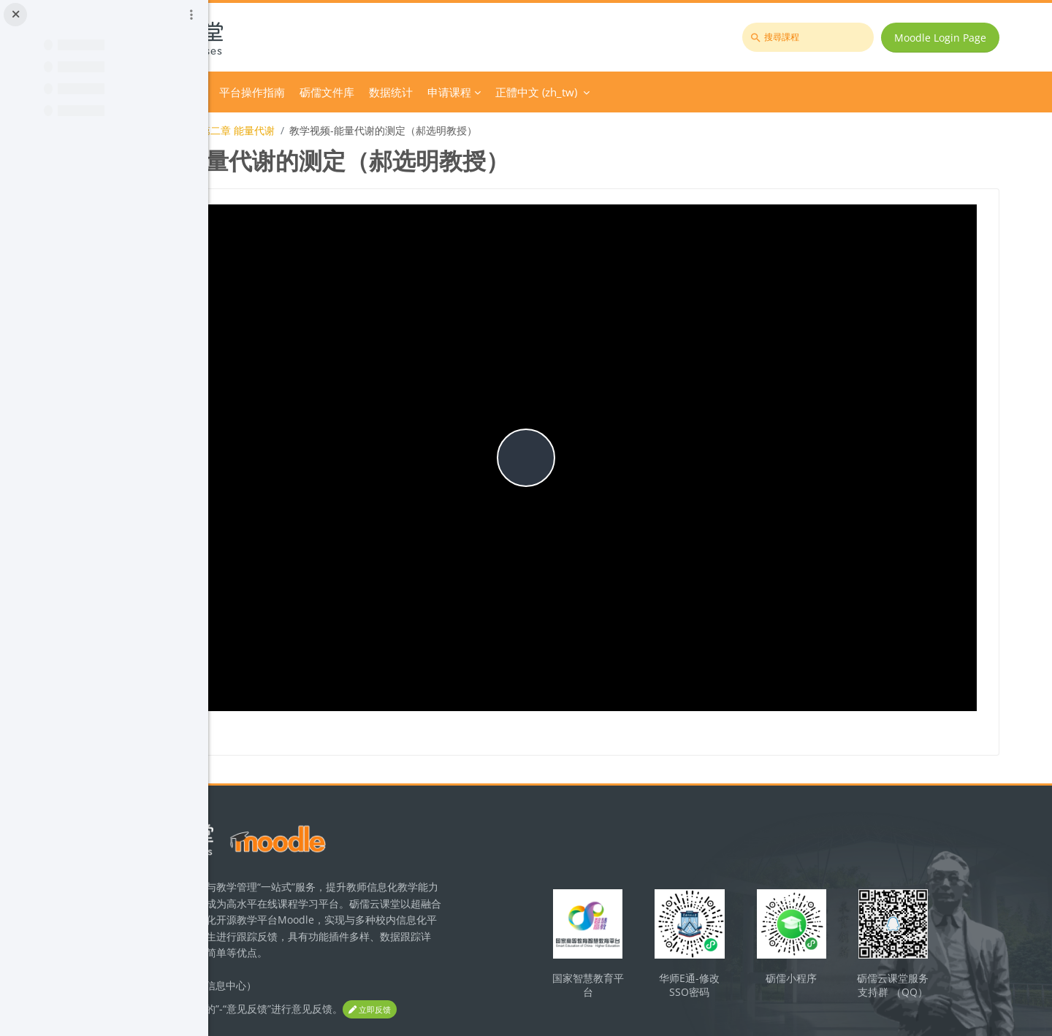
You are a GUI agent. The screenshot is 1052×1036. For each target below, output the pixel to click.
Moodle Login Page (950, 38)
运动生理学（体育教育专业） (317, 130)
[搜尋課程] (818, 37)
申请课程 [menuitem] (647, 92)
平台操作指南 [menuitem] (450, 92)
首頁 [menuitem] (285, 92)
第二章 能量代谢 (435, 130)
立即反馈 (277, 956)
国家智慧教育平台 (681, 895)
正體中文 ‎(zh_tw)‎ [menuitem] (734, 92)
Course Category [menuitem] (351, 92)
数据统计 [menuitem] (589, 92)
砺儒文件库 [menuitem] (525, 92)
